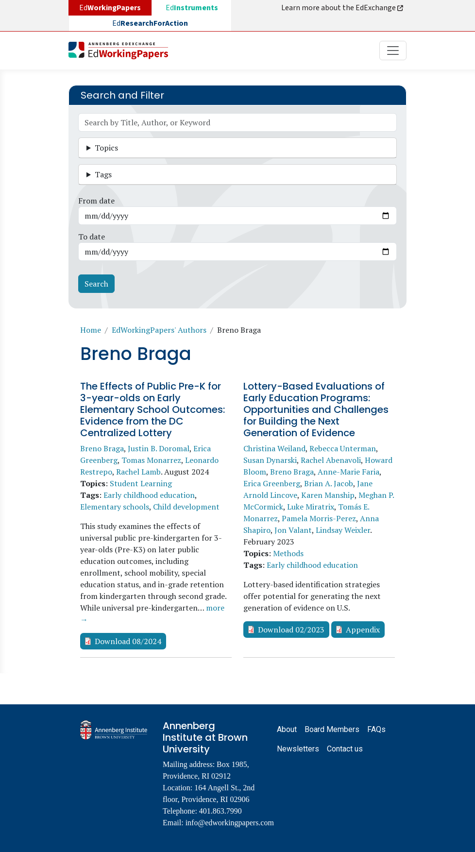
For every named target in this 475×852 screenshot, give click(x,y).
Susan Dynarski (270, 460)
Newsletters (298, 748)
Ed (192, 7)
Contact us (345, 748)
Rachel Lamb (138, 471)
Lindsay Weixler (343, 530)
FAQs (376, 729)
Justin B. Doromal (158, 448)
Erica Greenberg (271, 483)
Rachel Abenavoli (331, 460)
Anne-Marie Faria (348, 471)
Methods (288, 553)
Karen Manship (328, 495)
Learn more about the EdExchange (343, 7)
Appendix (363, 629)
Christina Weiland (274, 448)
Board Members (332, 729)
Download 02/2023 (291, 629)
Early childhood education (149, 495)
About (287, 729)
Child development (186, 506)
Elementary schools (114, 506)
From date (96, 200)
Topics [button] (106, 147)
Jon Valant (293, 530)
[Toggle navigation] (393, 50)
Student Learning (141, 483)
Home (90, 329)
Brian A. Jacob (328, 483)
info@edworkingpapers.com (230, 822)
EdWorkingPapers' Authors (159, 329)
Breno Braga (102, 448)
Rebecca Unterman (342, 448)
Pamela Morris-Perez (319, 518)
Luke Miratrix (310, 506)
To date (91, 236)
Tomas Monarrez (151, 460)
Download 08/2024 (128, 641)
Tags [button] (103, 174)
